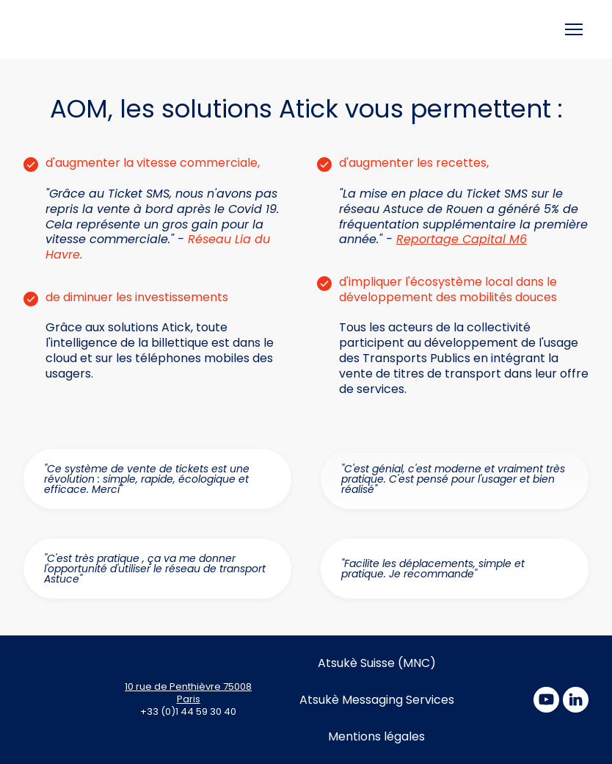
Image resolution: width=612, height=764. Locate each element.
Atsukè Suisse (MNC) (377, 663)
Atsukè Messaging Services (376, 699)
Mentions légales (376, 736)
